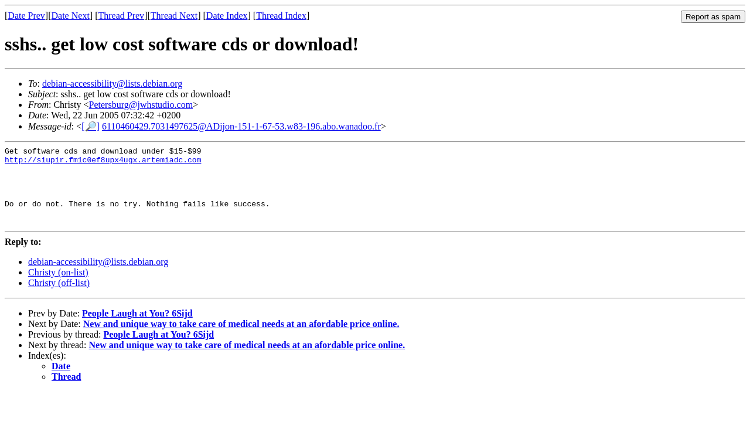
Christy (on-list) (58, 288)
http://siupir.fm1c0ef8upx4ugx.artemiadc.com (103, 163)
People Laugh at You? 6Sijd (137, 329)
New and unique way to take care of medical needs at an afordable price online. (241, 340)
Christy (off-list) (59, 299)
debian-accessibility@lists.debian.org (112, 84)
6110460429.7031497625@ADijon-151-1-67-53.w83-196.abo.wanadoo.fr (241, 126)
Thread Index (281, 16)
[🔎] (90, 126)
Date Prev (26, 16)
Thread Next (174, 16)
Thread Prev (121, 16)
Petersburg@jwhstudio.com (141, 105)
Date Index (227, 16)
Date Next (71, 16)
